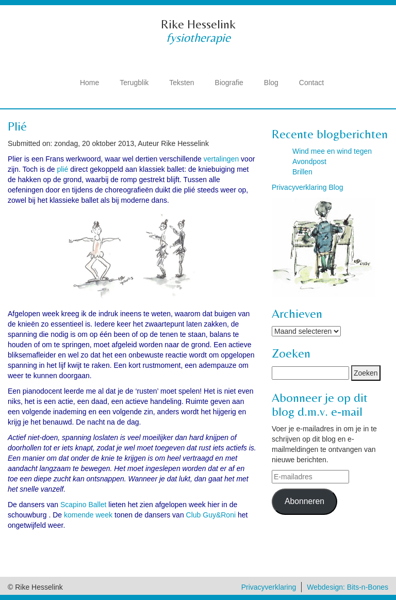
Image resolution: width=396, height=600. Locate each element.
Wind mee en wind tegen (332, 151)
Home (89, 82)
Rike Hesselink (198, 24)
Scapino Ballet (83, 504)
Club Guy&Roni (211, 515)
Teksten (181, 82)
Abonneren (304, 501)
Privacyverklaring (268, 587)
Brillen (302, 172)
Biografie (229, 82)
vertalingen (221, 159)
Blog (271, 82)
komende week (88, 515)
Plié (17, 126)
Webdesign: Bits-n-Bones (347, 587)
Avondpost (309, 161)
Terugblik (134, 82)
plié (62, 169)
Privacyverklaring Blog (307, 187)
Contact (311, 82)
